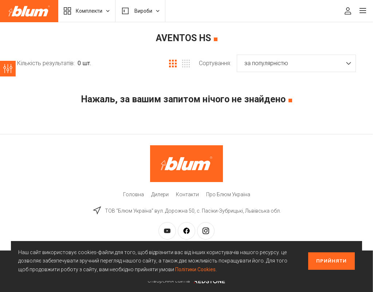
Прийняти (331, 261)
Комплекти (87, 11)
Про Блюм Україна (228, 194)
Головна (133, 194)
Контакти (187, 194)
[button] (296, 63)
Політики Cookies (195, 269)
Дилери (160, 194)
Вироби (140, 11)
